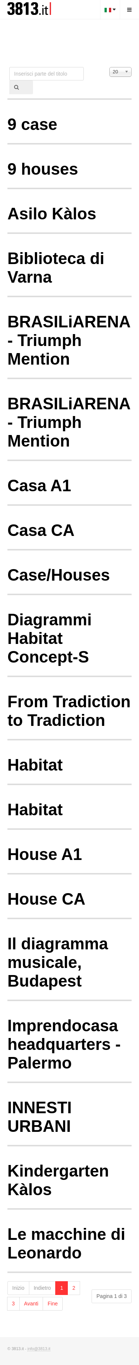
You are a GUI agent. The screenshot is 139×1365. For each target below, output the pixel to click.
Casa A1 (39, 485)
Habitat (35, 765)
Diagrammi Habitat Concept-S (49, 638)
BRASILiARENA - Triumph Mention (68, 340)
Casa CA (41, 530)
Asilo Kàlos (51, 213)
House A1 (44, 854)
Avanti (31, 1304)
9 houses (42, 169)
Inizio (18, 1288)
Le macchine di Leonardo (66, 1243)
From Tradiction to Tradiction (68, 710)
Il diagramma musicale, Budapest (57, 962)
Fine (52, 1304)
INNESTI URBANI (39, 1116)
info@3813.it (38, 1348)
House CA (46, 899)
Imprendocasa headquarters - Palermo (64, 1044)
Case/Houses (58, 575)
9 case (32, 124)
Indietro (42, 1288)
